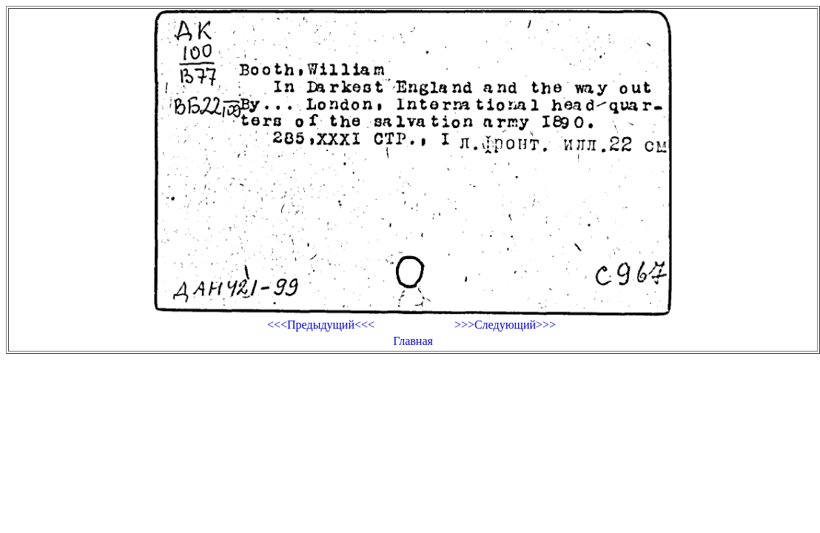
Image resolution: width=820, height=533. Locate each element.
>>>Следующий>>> (505, 324)
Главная (413, 341)
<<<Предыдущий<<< (320, 324)
